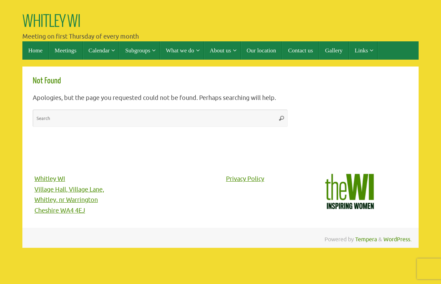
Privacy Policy (245, 179)
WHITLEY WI (51, 22)
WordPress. (397, 239)
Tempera (366, 239)
